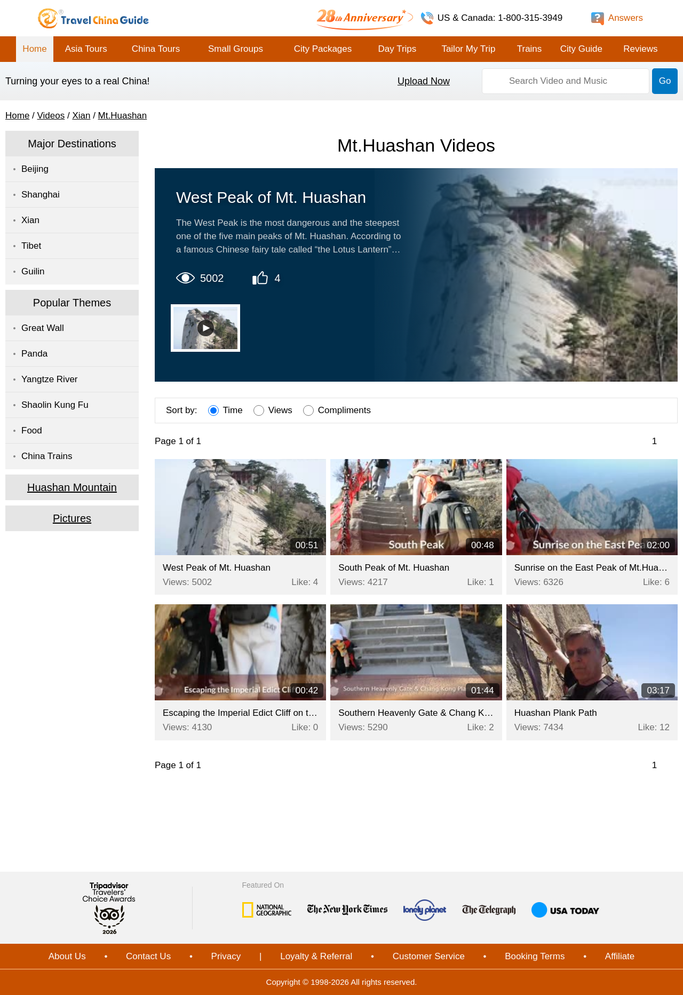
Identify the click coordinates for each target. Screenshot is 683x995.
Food (31, 430)
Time (225, 410)
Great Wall (42, 328)
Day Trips (397, 49)
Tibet (31, 246)
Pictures (72, 518)
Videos (51, 115)
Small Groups (235, 49)
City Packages (323, 49)
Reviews (640, 49)
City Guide (581, 49)
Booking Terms (535, 956)
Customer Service (429, 956)
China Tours (156, 49)
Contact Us (148, 956)
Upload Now (424, 81)
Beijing (35, 169)
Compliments (337, 410)
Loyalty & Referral (316, 956)
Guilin (32, 271)
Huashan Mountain (72, 487)
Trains (529, 49)
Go (665, 81)
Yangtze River (49, 379)
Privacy (226, 956)
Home (34, 49)
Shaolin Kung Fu (55, 405)
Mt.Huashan (122, 115)
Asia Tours (86, 49)
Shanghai (40, 194)
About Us (67, 956)
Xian (81, 115)
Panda (34, 354)
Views (272, 410)
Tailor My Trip (468, 49)
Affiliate (619, 956)
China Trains (46, 456)
